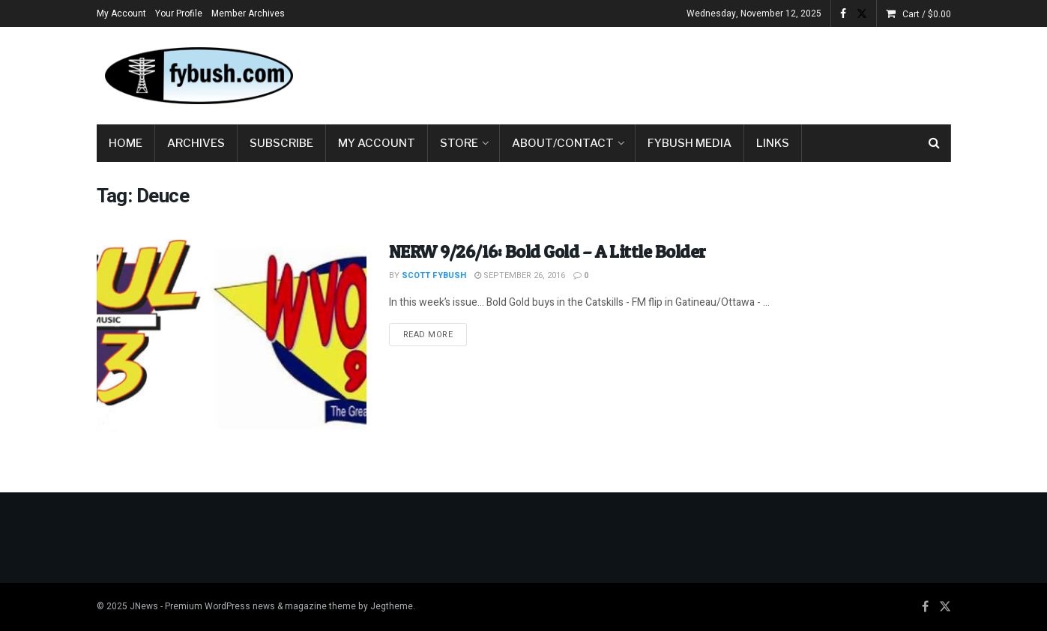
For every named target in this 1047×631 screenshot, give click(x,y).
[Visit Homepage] (198, 76)
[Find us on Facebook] (925, 607)
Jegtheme (391, 606)
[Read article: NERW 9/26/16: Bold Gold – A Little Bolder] (231, 335)
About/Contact (563, 143)
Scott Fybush (434, 275)
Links (772, 143)
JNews (144, 606)
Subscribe (281, 143)
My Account (121, 13)
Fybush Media (689, 143)
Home (125, 143)
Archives (196, 143)
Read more (435, 334)
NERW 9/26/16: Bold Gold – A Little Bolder (547, 251)
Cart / (926, 14)
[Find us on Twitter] (945, 607)
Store (459, 143)
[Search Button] (934, 143)
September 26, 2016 (519, 275)
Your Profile (178, 13)
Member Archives (248, 13)
